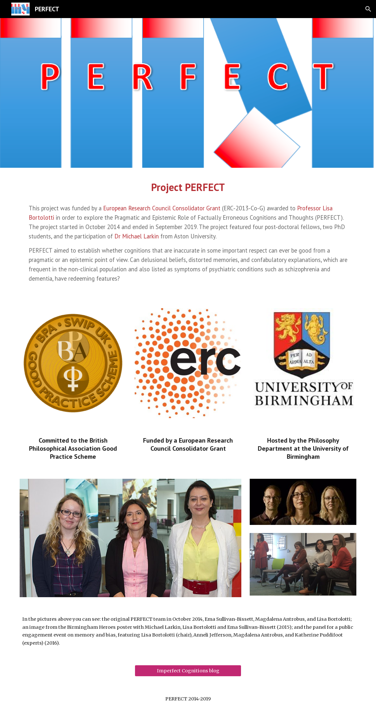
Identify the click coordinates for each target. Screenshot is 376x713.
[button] (368, 9)
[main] (188, 187)
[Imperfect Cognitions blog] (188, 670)
